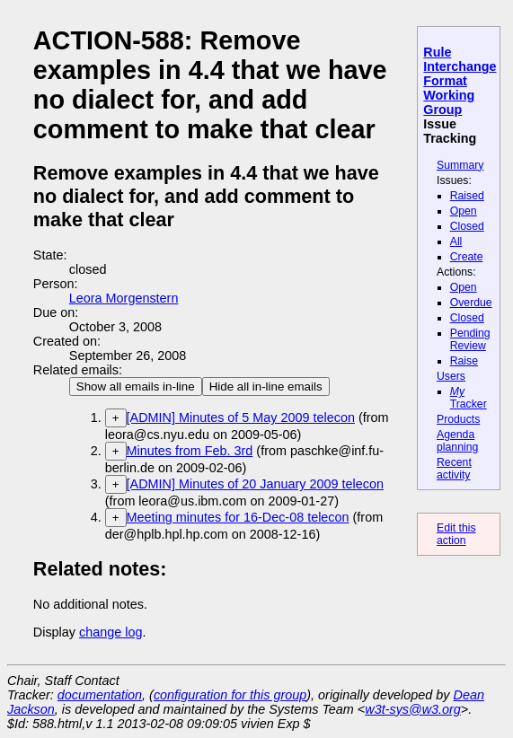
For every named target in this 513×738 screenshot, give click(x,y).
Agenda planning (457, 440)
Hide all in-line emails (266, 386)
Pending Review (470, 339)
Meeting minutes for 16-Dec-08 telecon (238, 517)
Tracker (468, 397)
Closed (467, 226)
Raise (464, 361)
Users (451, 376)
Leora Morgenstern (124, 298)
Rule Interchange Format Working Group (459, 81)
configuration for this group (230, 695)
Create (466, 256)
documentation (99, 695)
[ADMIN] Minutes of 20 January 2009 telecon (255, 484)
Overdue (471, 302)
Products (458, 419)
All (456, 241)
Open (463, 211)
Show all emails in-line (135, 386)
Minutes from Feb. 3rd (190, 451)
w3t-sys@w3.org (413, 709)
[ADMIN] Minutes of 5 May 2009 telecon (241, 417)
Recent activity (454, 468)
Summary (460, 165)
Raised (467, 195)
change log (110, 632)
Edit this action (456, 534)
